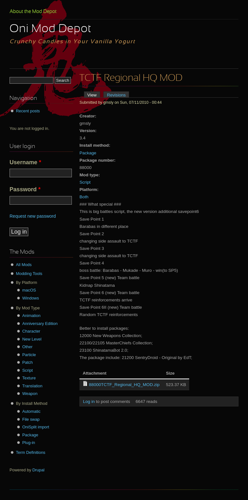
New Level (31, 339)
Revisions (116, 95)
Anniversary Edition (40, 323)
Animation (31, 315)
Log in (89, 401)
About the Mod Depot (33, 12)
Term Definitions (30, 452)
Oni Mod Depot (50, 29)
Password (25, 189)
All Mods (24, 264)
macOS (29, 290)
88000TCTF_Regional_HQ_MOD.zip (124, 384)
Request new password (33, 216)
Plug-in (28, 442)
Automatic (31, 411)
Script (85, 182)
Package (87, 153)
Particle (29, 354)
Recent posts (28, 111)
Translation (32, 386)
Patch (27, 362)
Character (31, 331)
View (93, 95)
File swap (31, 419)
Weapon (30, 393)
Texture (29, 378)
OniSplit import (35, 427)
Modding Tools (29, 273)
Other (27, 346)
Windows (30, 298)
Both (83, 196)
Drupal (38, 470)
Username (25, 162)
